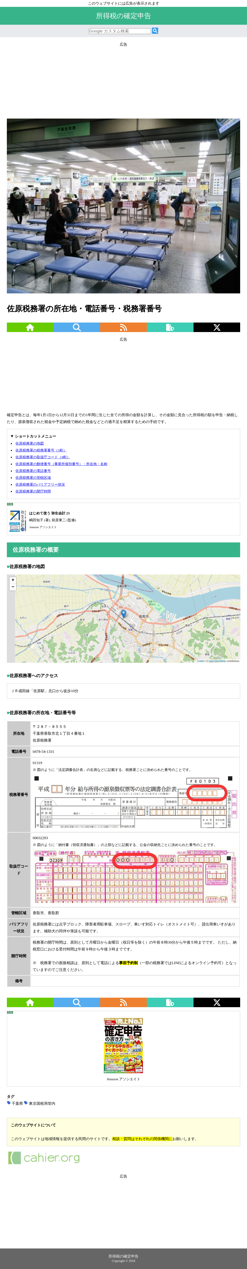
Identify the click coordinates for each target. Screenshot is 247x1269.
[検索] (155, 31)
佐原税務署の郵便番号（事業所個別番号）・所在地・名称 (61, 464)
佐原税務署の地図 (29, 443)
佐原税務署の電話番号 (33, 471)
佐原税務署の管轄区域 (33, 478)
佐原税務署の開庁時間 (33, 491)
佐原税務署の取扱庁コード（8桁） (42, 457)
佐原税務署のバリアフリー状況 (40, 484)
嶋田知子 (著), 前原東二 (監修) (41, 520)
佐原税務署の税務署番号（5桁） (41, 450)
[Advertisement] (123, 79)
